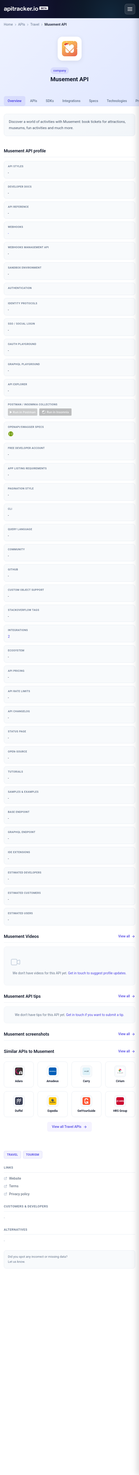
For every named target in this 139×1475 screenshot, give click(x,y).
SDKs (50, 101)
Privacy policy (16, 1194)
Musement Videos (21, 936)
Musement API (55, 24)
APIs (21, 24)
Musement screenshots (26, 1034)
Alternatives (15, 1229)
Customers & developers (26, 1206)
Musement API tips (22, 996)
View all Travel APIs (69, 1127)
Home (8, 24)
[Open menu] (130, 9)
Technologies (117, 101)
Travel (34, 24)
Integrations (71, 101)
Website (12, 1178)
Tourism (32, 1154)
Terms (11, 1186)
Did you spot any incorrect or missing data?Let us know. (37, 1259)
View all (126, 936)
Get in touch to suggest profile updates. (97, 973)
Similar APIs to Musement (29, 1051)
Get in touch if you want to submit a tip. (95, 1015)
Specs (93, 101)
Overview (15, 101)
